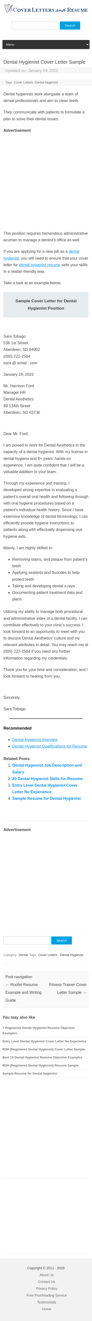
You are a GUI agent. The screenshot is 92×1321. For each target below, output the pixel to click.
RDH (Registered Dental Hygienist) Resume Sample (40, 1065)
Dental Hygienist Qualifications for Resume (49, 746)
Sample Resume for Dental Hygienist (46, 798)
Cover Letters (23, 82)
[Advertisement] (46, 179)
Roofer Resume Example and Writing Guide (23, 992)
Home (46, 1309)
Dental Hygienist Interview (35, 740)
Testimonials (46, 1302)
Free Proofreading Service (46, 1295)
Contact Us (46, 1282)
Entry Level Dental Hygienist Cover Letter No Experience (44, 1041)
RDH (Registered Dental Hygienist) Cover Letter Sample (43, 1049)
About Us (46, 1275)
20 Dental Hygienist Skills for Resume (47, 779)
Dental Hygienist (46, 82)
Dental (23, 955)
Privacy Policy (46, 1289)
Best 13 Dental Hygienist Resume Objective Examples (42, 1057)
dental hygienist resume (39, 265)
